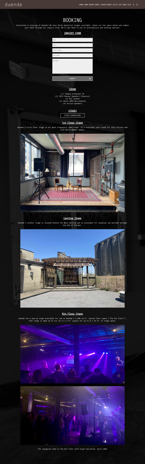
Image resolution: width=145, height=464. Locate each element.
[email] (72, 45)
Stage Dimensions (72, 115)
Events (81, 4)
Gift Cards (122, 4)
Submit (72, 78)
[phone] (72, 50)
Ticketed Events (106, 4)
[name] (72, 40)
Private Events (94, 4)
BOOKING (115, 4)
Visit (129, 4)
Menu (86, 4)
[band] (72, 55)
